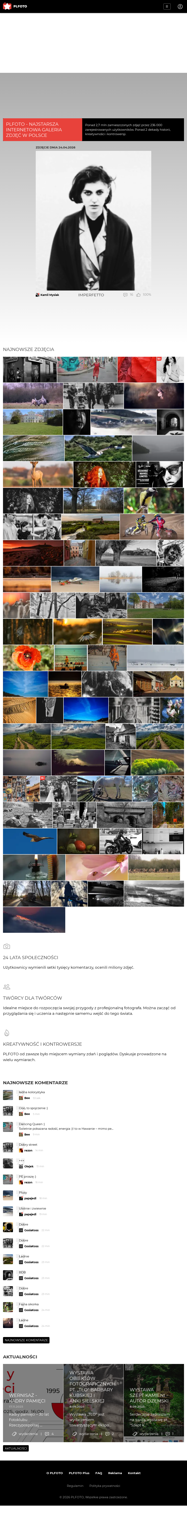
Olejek (29, 1257)
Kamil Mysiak (50, 294)
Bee (27, 1188)
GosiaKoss (31, 1320)
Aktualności (20, 1447)
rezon (28, 1241)
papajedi (30, 1289)
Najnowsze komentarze (35, 1173)
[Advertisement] (93, 43)
